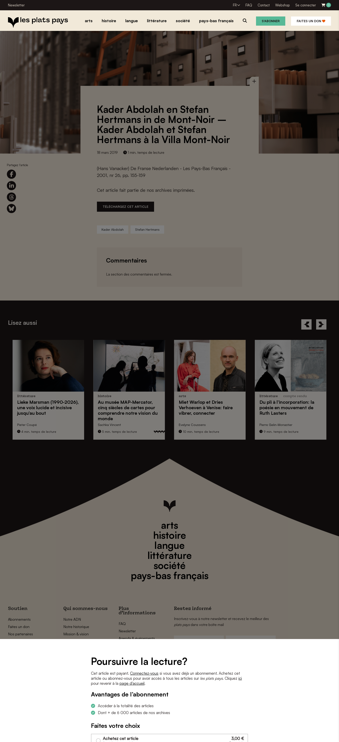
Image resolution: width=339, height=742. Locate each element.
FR (235, 5)
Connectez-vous (144, 673)
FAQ (249, 5)
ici (240, 678)
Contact (264, 5)
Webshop (282, 5)
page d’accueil (132, 683)
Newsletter (16, 5)
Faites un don (311, 21)
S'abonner (271, 21)
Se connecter (305, 5)
